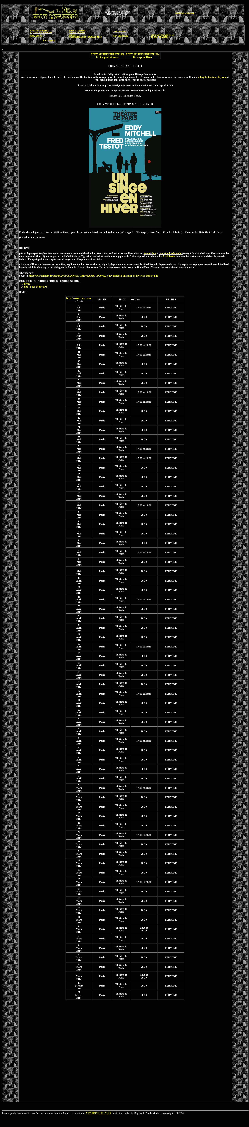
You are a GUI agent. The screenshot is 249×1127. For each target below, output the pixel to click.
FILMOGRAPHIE (119, 32)
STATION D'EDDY (95, 37)
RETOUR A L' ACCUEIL (184, 13)
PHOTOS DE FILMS (121, 36)
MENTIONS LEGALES (98, 1113)
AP (31, 33)
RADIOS (72, 35)
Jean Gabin (150, 253)
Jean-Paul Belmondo (170, 253)
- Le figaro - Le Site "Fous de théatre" (33, 285)
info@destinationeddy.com (212, 77)
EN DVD (154, 37)
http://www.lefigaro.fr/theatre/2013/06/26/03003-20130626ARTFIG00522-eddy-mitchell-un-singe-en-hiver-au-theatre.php (93, 275)
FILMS (171, 35)
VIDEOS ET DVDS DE (160, 35)
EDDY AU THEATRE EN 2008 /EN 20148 (77, 32)
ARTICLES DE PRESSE (39, 31)
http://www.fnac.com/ (78, 298)
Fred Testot (169, 256)
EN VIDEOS (164, 37)
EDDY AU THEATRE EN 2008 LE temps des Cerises (107, 55)
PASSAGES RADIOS (77, 37)
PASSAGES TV (36, 36)
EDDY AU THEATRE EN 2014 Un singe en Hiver (143, 55)
